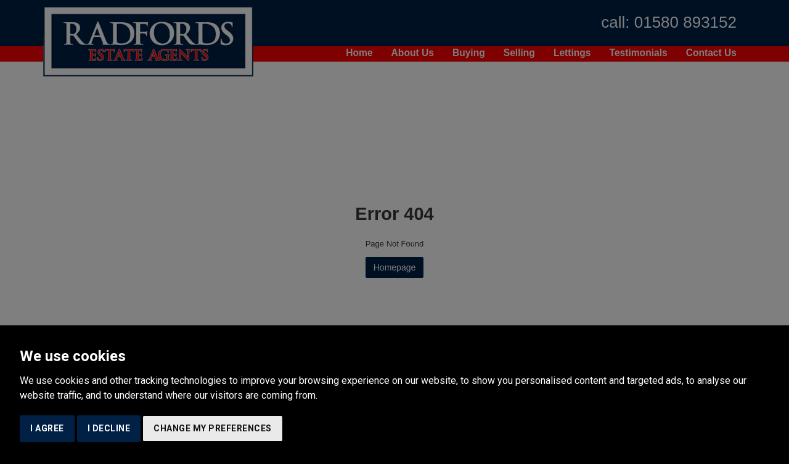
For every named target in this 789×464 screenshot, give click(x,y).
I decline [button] (109, 428)
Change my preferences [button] (212, 428)
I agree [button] (47, 428)
